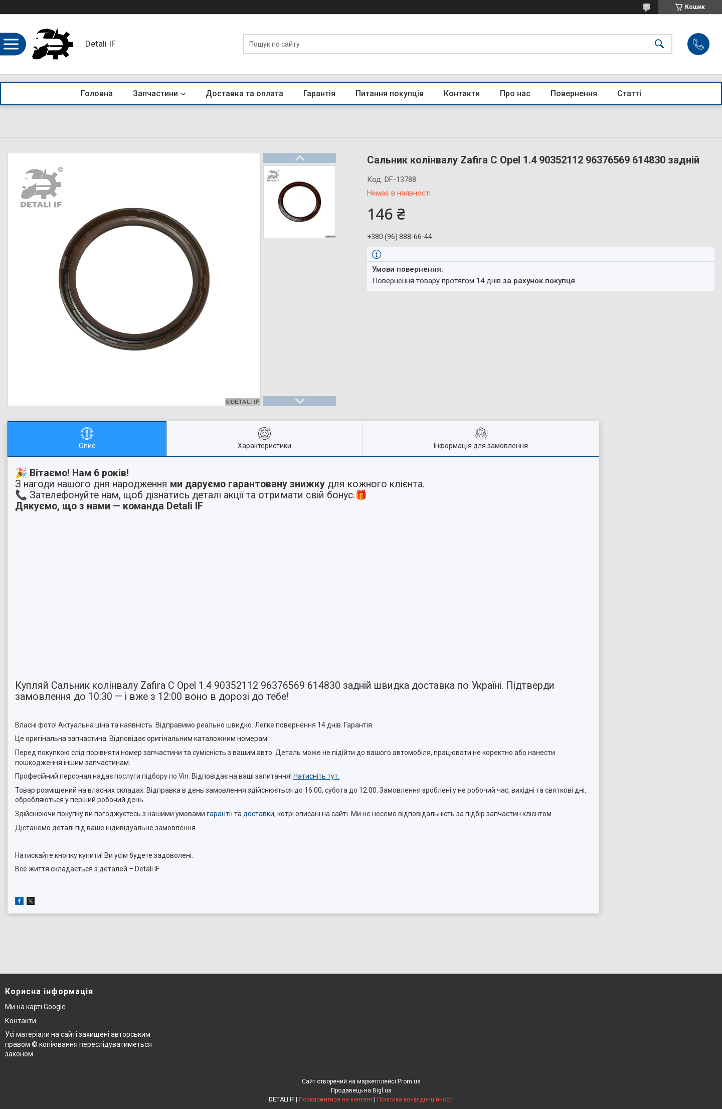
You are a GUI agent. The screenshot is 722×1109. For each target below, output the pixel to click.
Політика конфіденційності (415, 1099)
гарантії (220, 814)
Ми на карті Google (35, 1007)
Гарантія (319, 93)
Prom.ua (409, 1081)
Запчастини (155, 93)
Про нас (515, 93)
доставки (258, 814)
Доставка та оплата (244, 93)
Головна (97, 93)
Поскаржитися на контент (336, 1099)
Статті (629, 93)
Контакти (462, 93)
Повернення (574, 93)
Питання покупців (389, 93)
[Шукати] (659, 44)
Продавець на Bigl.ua (361, 1090)
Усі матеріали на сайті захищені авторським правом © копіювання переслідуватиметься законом (78, 1044)
